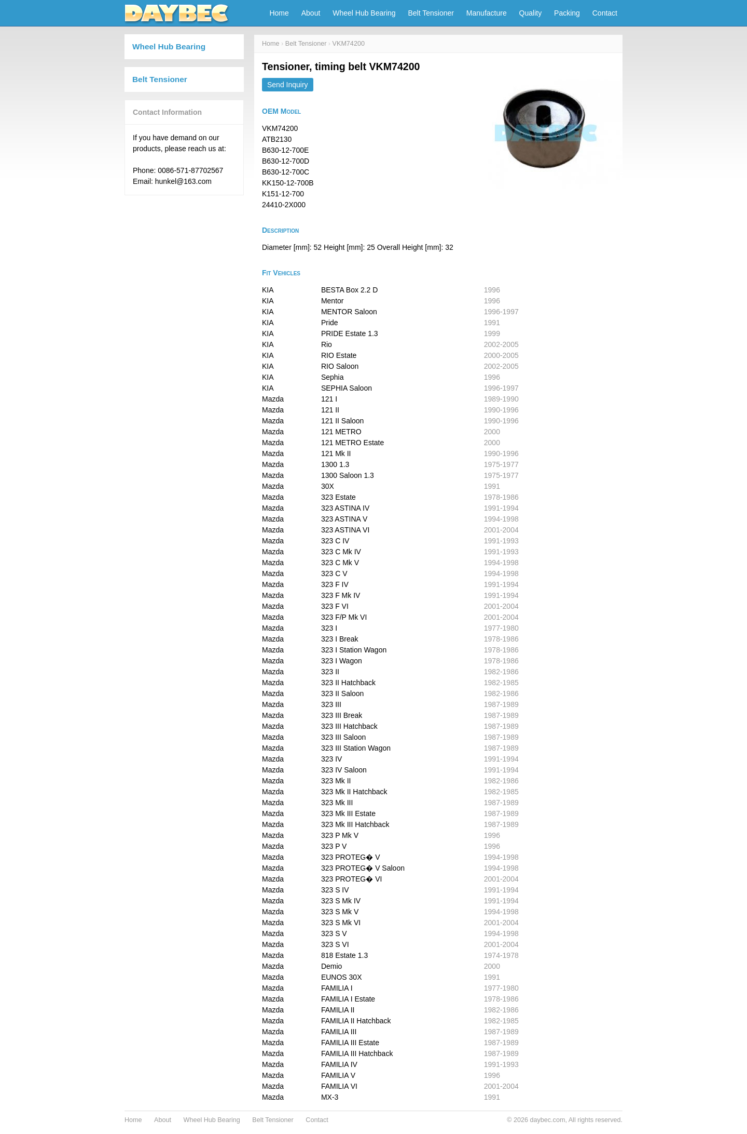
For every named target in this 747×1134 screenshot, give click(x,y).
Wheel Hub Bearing (364, 13)
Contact (604, 13)
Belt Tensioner (431, 13)
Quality (530, 13)
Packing (567, 13)
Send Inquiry (287, 85)
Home (278, 13)
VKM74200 (349, 43)
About (311, 13)
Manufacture (486, 13)
